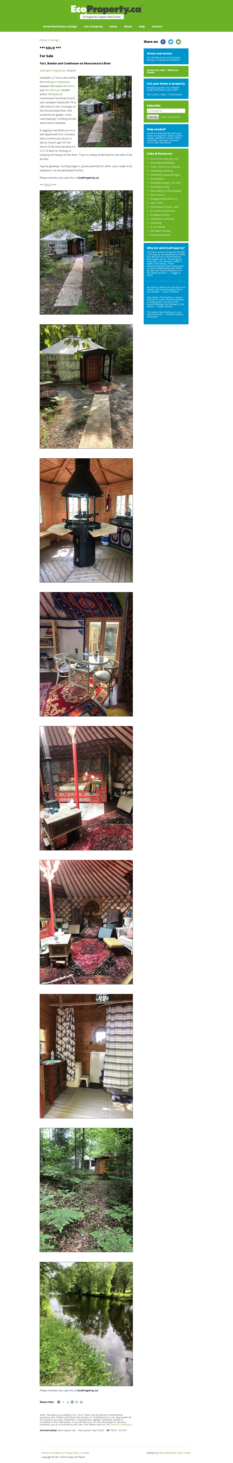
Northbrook (52, 90)
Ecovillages (156, 214)
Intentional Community (162, 218)
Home (43, 40)
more (166, 214)
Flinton (71, 86)
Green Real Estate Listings (60, 26)
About (128, 26)
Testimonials (175, 94)
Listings (54, 40)
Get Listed (152, 94)
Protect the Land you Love (164, 158)
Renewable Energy (159, 182)
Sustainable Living (159, 186)
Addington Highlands (52, 70)
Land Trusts (156, 202)
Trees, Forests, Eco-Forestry (165, 166)
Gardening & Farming (161, 170)
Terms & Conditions (120, 1424)
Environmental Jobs (160, 234)
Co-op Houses (157, 226)
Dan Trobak (184, 1452)
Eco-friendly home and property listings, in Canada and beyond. (164, 58)
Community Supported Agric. (165, 174)
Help (142, 26)
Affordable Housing (160, 230)
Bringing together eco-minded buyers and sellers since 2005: (166, 86)
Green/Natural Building (162, 162)
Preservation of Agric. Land (164, 206)
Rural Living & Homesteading (165, 190)
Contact (157, 26)
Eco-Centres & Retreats (162, 210)
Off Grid (176, 182)
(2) (175, 198)
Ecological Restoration (162, 198)
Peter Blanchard (167, 1452)
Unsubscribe (174, 117)
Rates (113, 26)
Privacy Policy (72, 1452)
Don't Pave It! (157, 194)
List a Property (93, 26)
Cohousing (155, 222)
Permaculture (157, 178)
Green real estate (159, 53)
